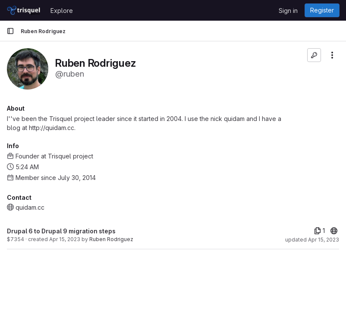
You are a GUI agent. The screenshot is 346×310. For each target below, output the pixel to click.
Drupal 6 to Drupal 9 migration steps (61, 231)
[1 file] (319, 231)
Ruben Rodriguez (111, 239)
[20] (334, 231)
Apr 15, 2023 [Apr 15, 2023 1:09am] (64, 239)
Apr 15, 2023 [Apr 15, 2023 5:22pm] (323, 239)
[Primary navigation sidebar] (10, 31)
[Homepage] (24, 10)
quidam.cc (30, 207)
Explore (61, 10)
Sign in (288, 10)
